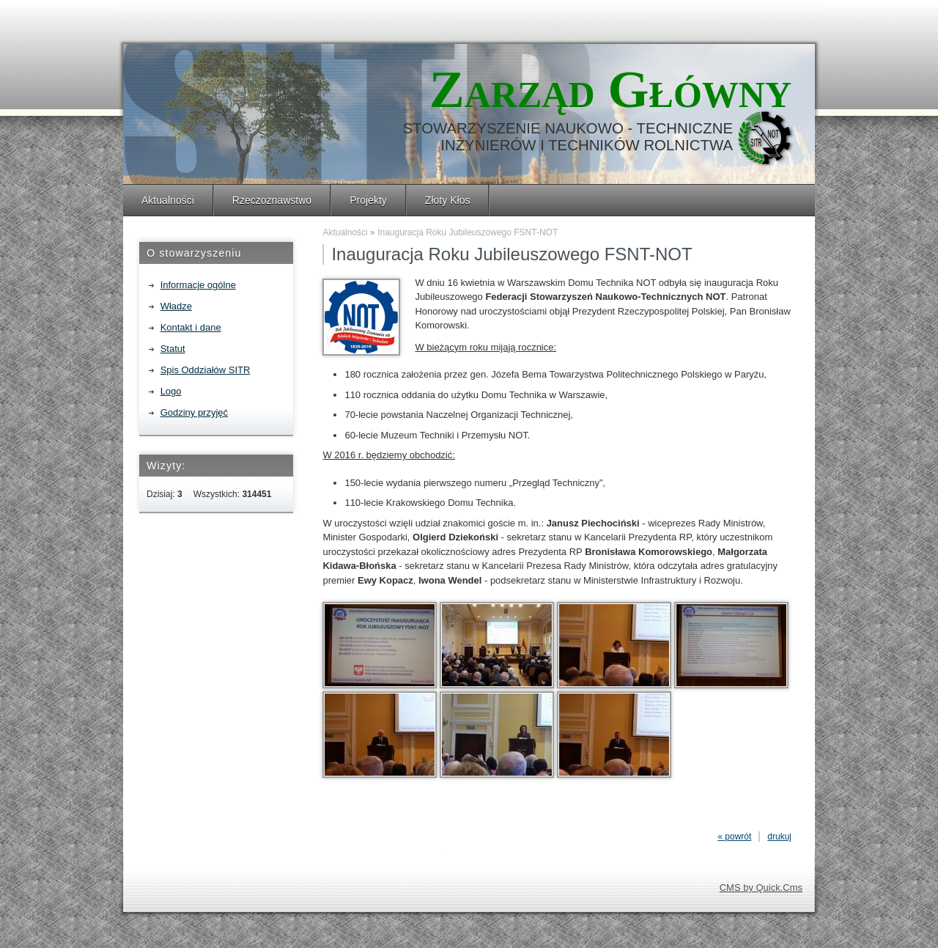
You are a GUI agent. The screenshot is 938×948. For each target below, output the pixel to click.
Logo (171, 391)
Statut (172, 348)
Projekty (368, 200)
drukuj (779, 836)
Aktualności (167, 200)
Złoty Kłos (447, 200)
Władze (176, 306)
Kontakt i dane (190, 327)
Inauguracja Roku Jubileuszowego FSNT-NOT (467, 232)
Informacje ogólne (198, 284)
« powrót (734, 836)
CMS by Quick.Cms (761, 887)
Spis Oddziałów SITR (205, 369)
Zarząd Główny (610, 89)
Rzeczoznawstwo (271, 200)
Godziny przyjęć (194, 412)
